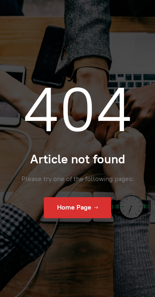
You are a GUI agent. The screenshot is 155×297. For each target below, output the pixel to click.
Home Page (77, 207)
